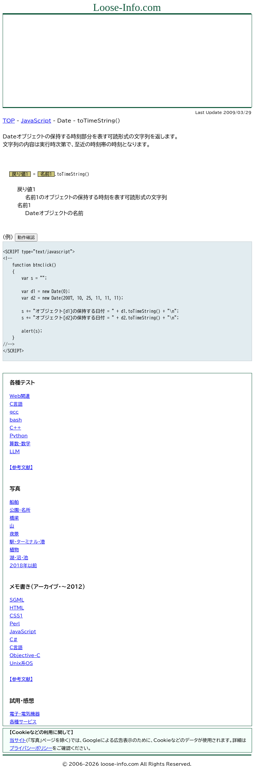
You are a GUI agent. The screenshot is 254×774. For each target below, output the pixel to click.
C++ (15, 427)
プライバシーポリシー (31, 748)
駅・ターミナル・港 (27, 541)
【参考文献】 (21, 467)
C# (14, 639)
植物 (14, 549)
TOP (9, 120)
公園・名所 (20, 510)
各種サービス (23, 721)
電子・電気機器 (25, 714)
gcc (14, 412)
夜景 (14, 534)
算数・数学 (20, 443)
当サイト (18, 740)
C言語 (16, 404)
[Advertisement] (127, 61)
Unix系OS (21, 663)
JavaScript (36, 120)
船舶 (14, 502)
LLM (15, 451)
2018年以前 (23, 565)
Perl (15, 623)
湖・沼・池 (19, 557)
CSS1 (16, 615)
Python (19, 435)
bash (16, 420)
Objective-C (25, 655)
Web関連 (20, 396)
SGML (17, 600)
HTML (17, 608)
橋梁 (14, 518)
